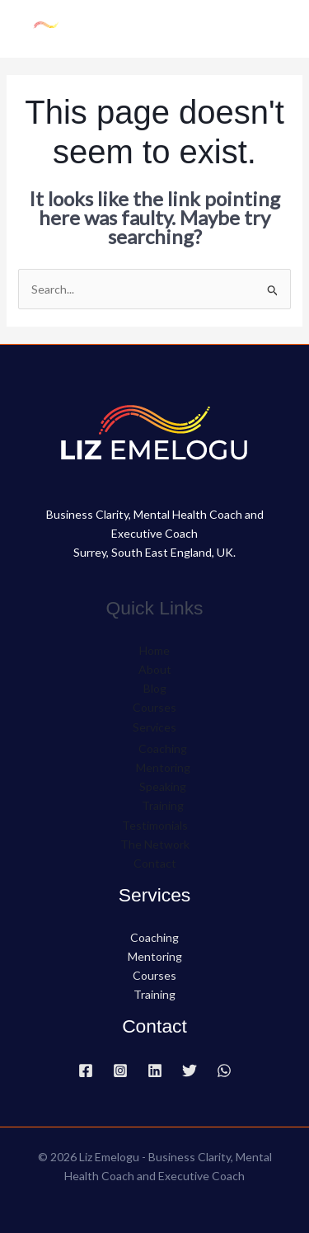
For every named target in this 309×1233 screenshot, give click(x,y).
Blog (154, 688)
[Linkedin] (154, 1070)
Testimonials (155, 825)
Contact (154, 863)
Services (154, 727)
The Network (155, 844)
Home (154, 650)
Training (163, 805)
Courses (154, 707)
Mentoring (163, 767)
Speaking (162, 786)
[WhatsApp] (224, 1070)
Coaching (162, 748)
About (154, 669)
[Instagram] (120, 1070)
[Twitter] (189, 1070)
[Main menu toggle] (276, 28)
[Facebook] (85, 1070)
